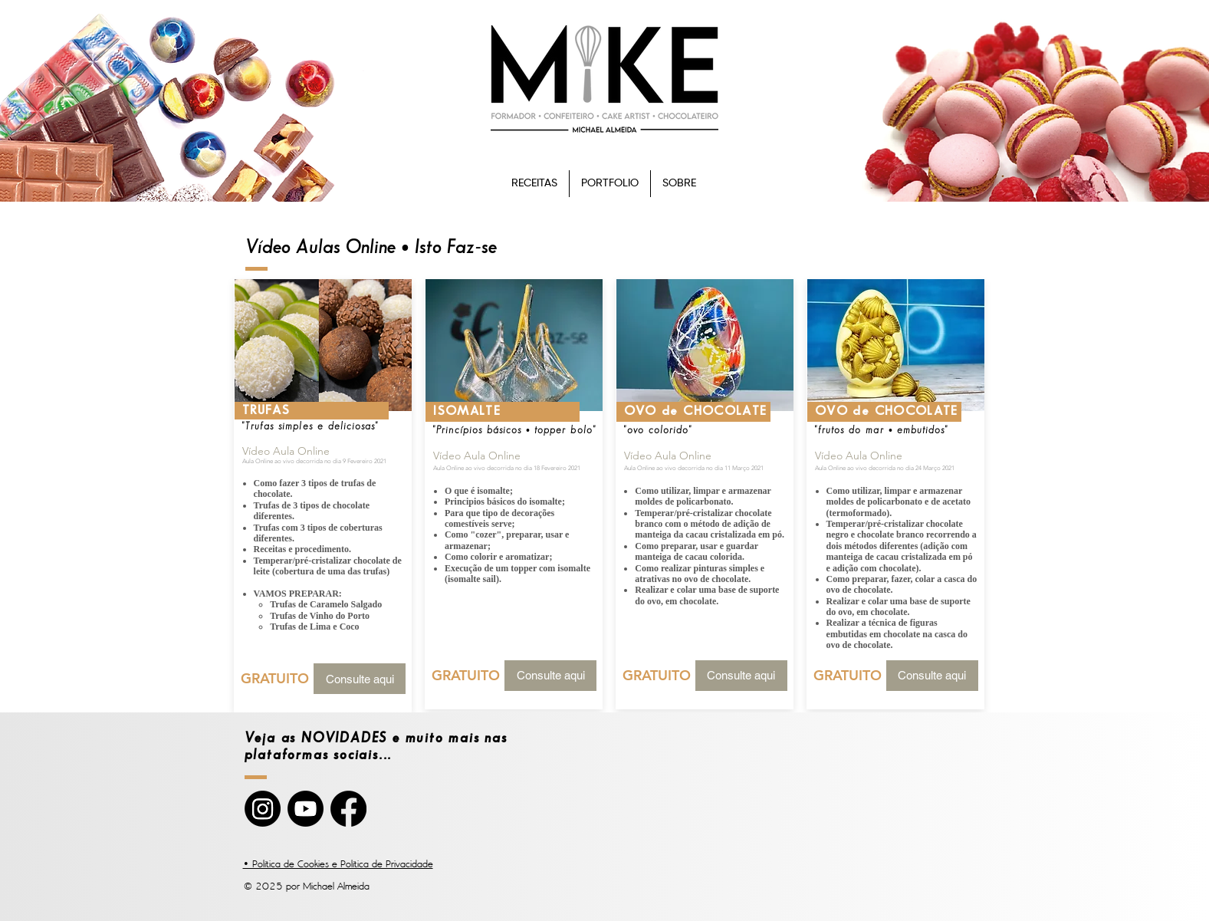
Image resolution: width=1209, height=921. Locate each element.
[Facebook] (348, 809)
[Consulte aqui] (360, 678)
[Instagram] (263, 809)
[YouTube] (305, 809)
